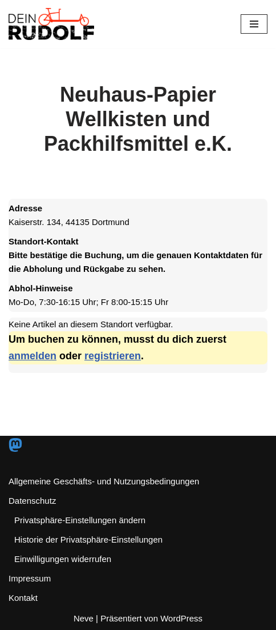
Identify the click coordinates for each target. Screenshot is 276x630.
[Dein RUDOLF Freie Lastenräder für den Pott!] (51, 24)
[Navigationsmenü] (254, 24)
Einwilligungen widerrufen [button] (62, 559)
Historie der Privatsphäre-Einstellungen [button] (88, 539)
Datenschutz (32, 500)
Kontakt (23, 598)
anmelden (32, 356)
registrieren (112, 356)
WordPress (181, 618)
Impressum (30, 578)
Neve (84, 618)
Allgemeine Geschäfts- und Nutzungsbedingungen (104, 481)
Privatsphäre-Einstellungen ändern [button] (79, 520)
